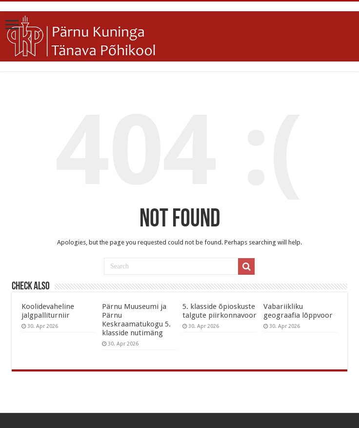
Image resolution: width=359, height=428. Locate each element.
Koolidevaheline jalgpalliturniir (47, 311)
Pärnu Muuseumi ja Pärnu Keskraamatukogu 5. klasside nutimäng (136, 319)
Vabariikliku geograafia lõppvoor (298, 311)
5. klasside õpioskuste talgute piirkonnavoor (219, 311)
